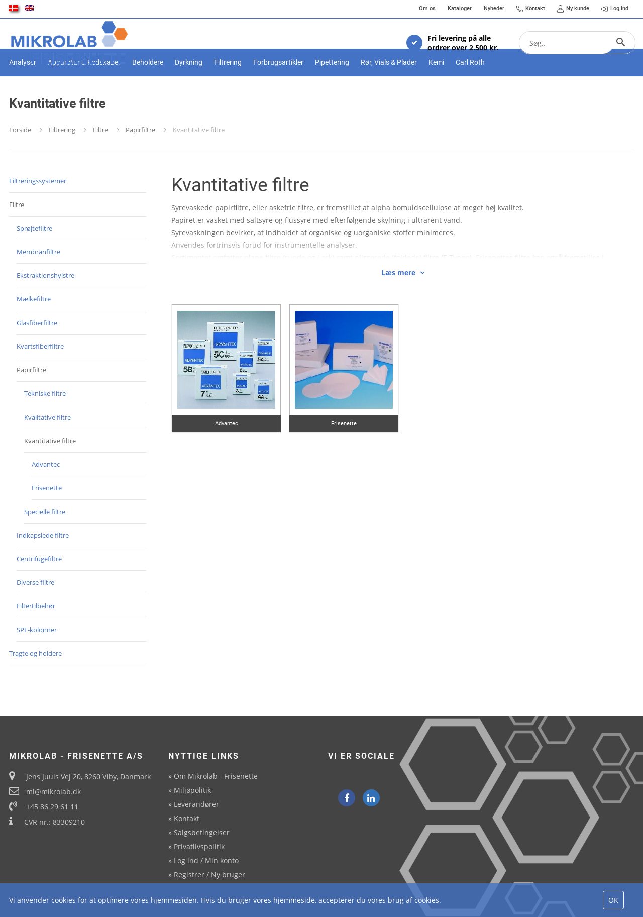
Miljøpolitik (192, 790)
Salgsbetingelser (202, 832)
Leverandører (196, 804)
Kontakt (186, 818)
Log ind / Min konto (206, 860)
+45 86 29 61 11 (52, 806)
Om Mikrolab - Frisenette (216, 776)
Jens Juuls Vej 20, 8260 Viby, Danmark (88, 776)
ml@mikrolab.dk (53, 791)
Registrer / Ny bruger (209, 874)
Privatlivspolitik (199, 846)
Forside (20, 164)
